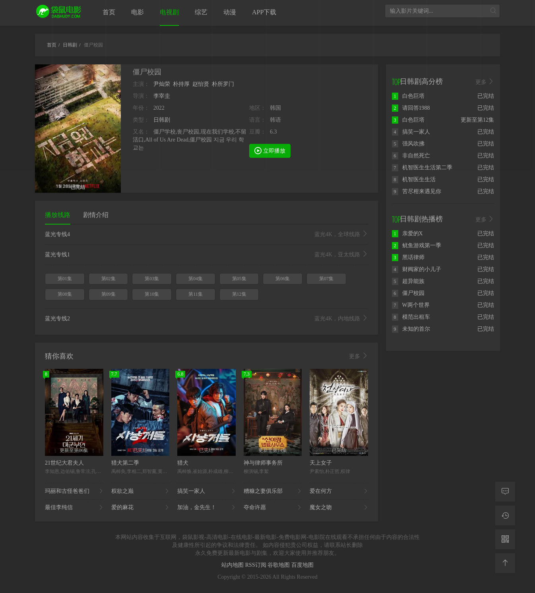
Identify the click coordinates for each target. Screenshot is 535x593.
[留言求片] (505, 492)
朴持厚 (181, 84)
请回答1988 (411, 108)
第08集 (65, 294)
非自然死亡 (411, 156)
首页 (109, 12)
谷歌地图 (279, 565)
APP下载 (264, 12)
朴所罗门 (223, 84)
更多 (358, 356)
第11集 (195, 294)
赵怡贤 (200, 84)
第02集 (108, 278)
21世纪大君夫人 (64, 463)
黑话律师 (408, 257)
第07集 (326, 278)
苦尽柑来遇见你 (416, 191)
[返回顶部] (505, 563)
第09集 (108, 294)
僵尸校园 (408, 293)
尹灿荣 (161, 84)
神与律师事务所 (263, 463)
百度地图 (302, 565)
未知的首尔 (411, 329)
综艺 (201, 12)
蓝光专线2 (206, 319)
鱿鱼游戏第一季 (416, 245)
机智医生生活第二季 (422, 168)
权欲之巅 (140, 491)
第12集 (239, 294)
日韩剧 (161, 120)
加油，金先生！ (206, 508)
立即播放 (269, 150)
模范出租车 (411, 317)
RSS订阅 (256, 565)
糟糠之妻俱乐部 (273, 491)
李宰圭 (161, 96)
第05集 (239, 278)
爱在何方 (339, 491)
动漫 (229, 12)
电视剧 (169, 12)
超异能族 (408, 281)
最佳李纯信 (74, 508)
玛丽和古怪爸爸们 (74, 491)
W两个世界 (411, 305)
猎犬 (182, 463)
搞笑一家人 (206, 491)
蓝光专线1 (206, 255)
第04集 (195, 278)
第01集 (65, 278)
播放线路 (57, 214)
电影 (137, 12)
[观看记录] (505, 515)
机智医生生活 (414, 179)
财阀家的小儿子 (416, 269)
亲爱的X (407, 233)
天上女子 (321, 463)
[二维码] (505, 539)
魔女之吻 (339, 508)
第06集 (282, 278)
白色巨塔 (408, 96)
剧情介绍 (96, 214)
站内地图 (233, 565)
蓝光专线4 (206, 234)
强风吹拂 (408, 144)
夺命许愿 (273, 508)
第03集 (152, 278)
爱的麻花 (140, 508)
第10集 (152, 294)
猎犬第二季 (125, 463)
